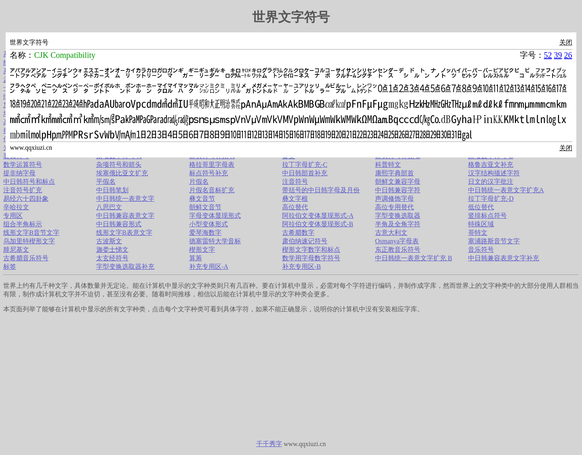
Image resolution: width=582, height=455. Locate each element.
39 (558, 55)
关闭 (565, 42)
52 (548, 55)
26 (568, 55)
